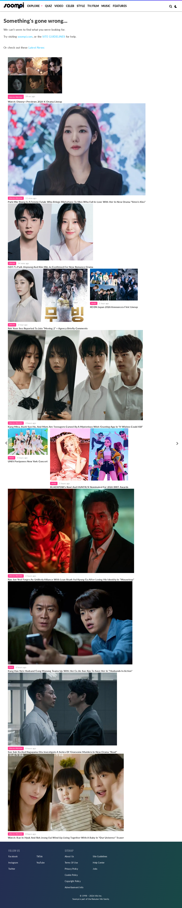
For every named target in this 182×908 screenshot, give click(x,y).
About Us (69, 856)
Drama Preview (15, 97)
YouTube (41, 862)
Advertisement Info (74, 887)
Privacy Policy (71, 868)
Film (11, 667)
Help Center (98, 862)
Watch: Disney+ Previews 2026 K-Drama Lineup (35, 101)
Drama (12, 263)
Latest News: (37, 47)
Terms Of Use (71, 862)
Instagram (13, 862)
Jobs (95, 868)
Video (58, 6)
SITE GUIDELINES (53, 36)
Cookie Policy (71, 875)
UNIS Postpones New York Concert (28, 461)
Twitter (11, 868)
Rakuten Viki (97, 899)
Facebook (13, 856)
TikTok (40, 856)
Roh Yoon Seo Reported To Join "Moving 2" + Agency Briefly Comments (48, 328)
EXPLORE (33, 6)
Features (120, 6)
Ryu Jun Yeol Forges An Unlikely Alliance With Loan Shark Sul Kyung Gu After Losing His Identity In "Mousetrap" (71, 579)
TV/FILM (93, 6)
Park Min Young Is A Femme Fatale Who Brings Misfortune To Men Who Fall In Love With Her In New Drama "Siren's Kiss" (76, 201)
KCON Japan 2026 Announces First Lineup (114, 306)
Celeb (70, 6)
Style (81, 6)
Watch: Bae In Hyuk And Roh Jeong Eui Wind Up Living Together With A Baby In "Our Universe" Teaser (66, 837)
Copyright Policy (73, 881)
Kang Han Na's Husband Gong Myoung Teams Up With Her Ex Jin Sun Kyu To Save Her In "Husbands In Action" (70, 670)
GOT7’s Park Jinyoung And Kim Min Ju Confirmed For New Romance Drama (50, 266)
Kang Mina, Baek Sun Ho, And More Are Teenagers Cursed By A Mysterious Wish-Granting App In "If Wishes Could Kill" (75, 426)
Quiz (48, 6)
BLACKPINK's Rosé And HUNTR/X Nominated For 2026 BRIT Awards (89, 486)
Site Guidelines (100, 856)
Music (105, 6)
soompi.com (25, 36)
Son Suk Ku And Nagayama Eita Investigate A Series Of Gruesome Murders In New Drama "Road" (62, 751)
